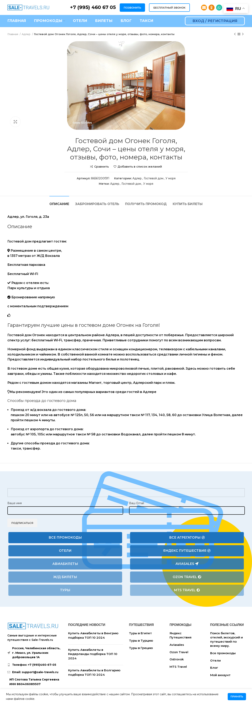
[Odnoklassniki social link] (212, 8)
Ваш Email (136, 503)
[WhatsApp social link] (219, 8)
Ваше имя (14, 503)
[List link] (34, 665)
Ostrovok (177, 659)
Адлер (26, 34)
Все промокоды (65, 537)
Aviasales (187, 564)
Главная (13, 34)
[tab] (59, 202)
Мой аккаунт (220, 675)
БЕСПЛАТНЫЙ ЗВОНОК (169, 7)
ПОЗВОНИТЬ (132, 7)
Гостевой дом (153, 178)
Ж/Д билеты (65, 577)
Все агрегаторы (187, 537)
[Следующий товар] (243, 34)
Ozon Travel (187, 577)
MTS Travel (187, 590)
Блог (214, 668)
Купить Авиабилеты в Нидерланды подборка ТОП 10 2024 (92, 654)
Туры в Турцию (141, 640)
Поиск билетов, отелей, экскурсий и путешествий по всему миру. (226, 639)
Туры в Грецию (141, 648)
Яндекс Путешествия (187, 551)
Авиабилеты (65, 564)
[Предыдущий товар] (235, 34)
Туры (65, 590)
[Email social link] (204, 8)
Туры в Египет (140, 633)
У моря (171, 178)
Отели (65, 551)
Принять (236, 696)
